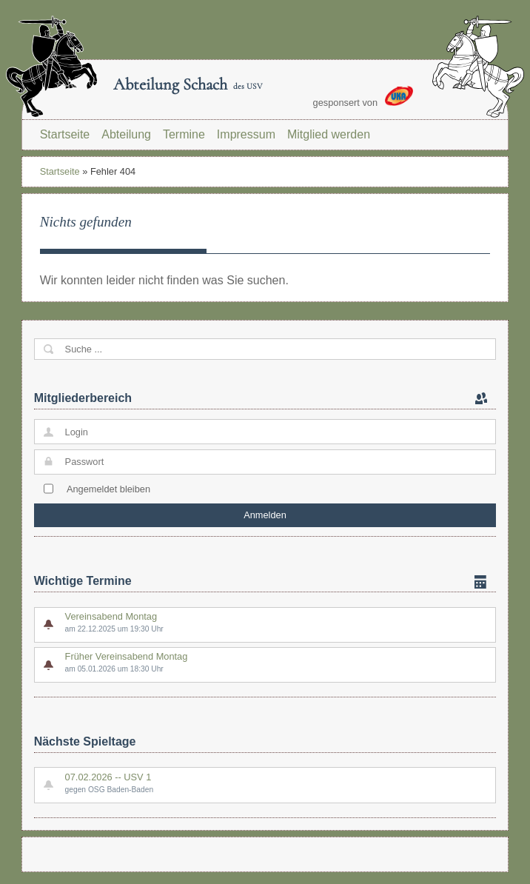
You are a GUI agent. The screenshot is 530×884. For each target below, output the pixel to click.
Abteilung (126, 134)
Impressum (246, 134)
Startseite (65, 134)
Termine (184, 134)
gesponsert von (363, 97)
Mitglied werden (328, 134)
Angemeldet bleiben (108, 489)
